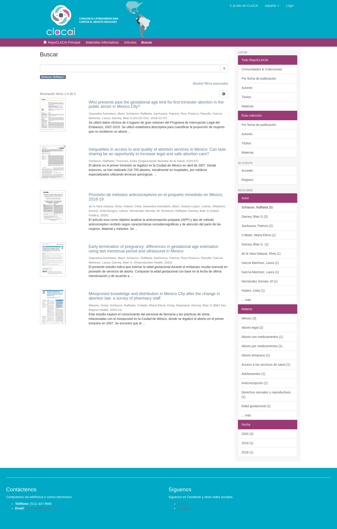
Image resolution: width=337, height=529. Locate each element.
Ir (224, 68)
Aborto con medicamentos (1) (262, 337)
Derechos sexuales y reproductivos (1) (266, 394)
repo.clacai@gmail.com (42, 508)
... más (246, 300)
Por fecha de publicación (259, 78)
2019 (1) (247, 443)
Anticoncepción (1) (255, 383)
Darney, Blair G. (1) (255, 244)
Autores (247, 88)
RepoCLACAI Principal (64, 42)
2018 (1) (247, 452)
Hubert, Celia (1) (253, 290)
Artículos (130, 42)
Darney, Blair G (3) (255, 216)
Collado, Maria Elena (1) (259, 235)
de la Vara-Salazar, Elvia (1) (261, 253)
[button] (272, 5)
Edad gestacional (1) (256, 406)
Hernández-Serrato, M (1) (260, 281)
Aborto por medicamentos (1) (262, 346)
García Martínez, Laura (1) (260, 263)
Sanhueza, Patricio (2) (257, 226)
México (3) (249, 318)
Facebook (184, 508)
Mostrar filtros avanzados (210, 83)
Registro (247, 180)
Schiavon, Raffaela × (52, 77)
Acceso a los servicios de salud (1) (266, 364)
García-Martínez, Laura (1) (260, 272)
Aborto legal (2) (252, 327)
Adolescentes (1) (253, 374)
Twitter (182, 504)
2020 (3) (247, 434)
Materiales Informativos (102, 42)
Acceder (247, 170)
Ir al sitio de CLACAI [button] (244, 5)
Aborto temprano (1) (256, 355)
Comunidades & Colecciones (262, 69)
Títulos (246, 97)
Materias (248, 106)
